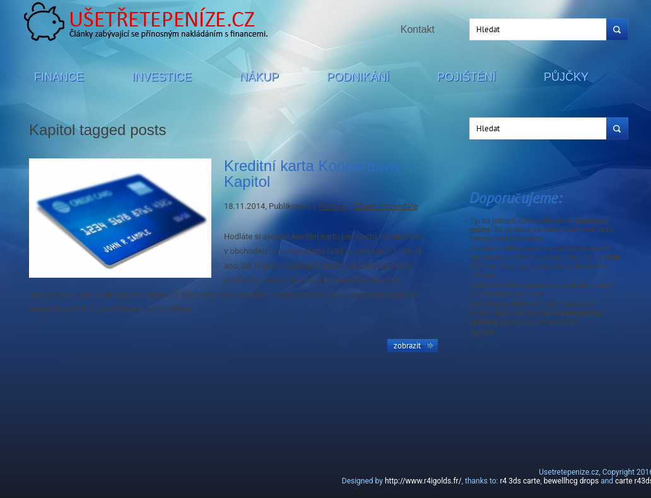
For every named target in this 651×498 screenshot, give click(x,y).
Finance (59, 77)
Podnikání (358, 77)
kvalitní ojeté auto (526, 285)
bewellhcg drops (571, 481)
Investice (162, 77)
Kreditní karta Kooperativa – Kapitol (318, 173)
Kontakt (418, 29)
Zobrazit (407, 345)
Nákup (259, 77)
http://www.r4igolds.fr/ (423, 481)
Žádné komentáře (385, 206)
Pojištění (466, 77)
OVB (612, 257)
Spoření (482, 332)
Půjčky (566, 77)
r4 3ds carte (520, 481)
